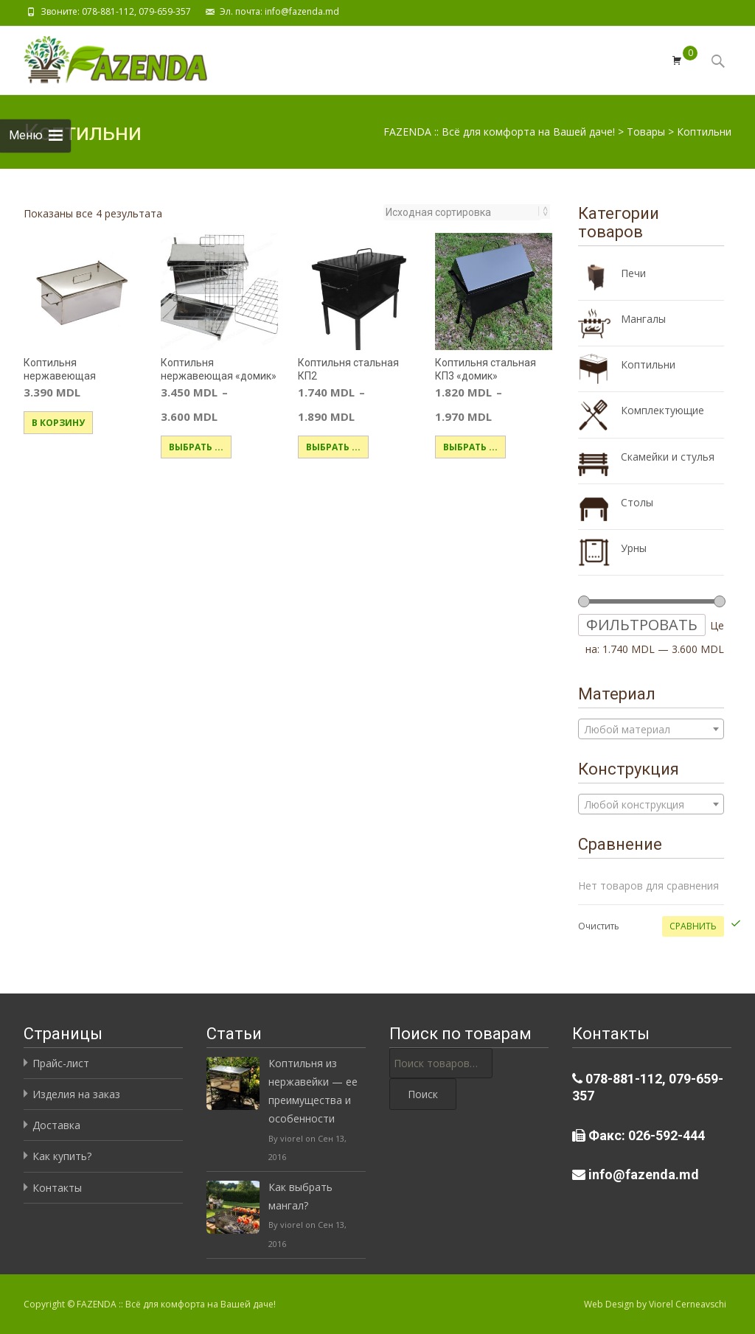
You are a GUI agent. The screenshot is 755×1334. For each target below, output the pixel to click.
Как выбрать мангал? (300, 1196)
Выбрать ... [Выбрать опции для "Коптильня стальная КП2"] (333, 447)
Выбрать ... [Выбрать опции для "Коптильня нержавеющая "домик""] (196, 447)
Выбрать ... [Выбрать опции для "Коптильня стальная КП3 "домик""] (470, 447)
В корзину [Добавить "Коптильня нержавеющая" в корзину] (58, 422)
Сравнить (693, 926)
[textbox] (651, 729)
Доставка (56, 1125)
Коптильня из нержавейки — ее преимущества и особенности (313, 1091)
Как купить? (61, 1156)
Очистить (598, 926)
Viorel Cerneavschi (687, 1304)
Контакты (57, 1188)
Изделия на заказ (76, 1094)
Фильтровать (641, 625)
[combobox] (651, 729)
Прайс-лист (60, 1063)
